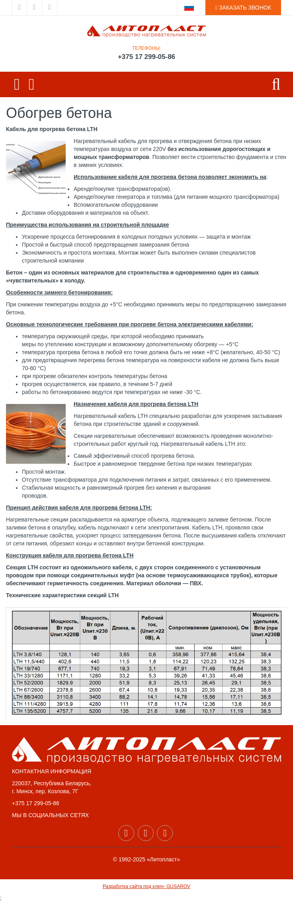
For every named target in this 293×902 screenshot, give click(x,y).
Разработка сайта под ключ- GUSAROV (146, 886)
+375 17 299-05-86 (146, 57)
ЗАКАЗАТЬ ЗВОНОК (243, 7)
